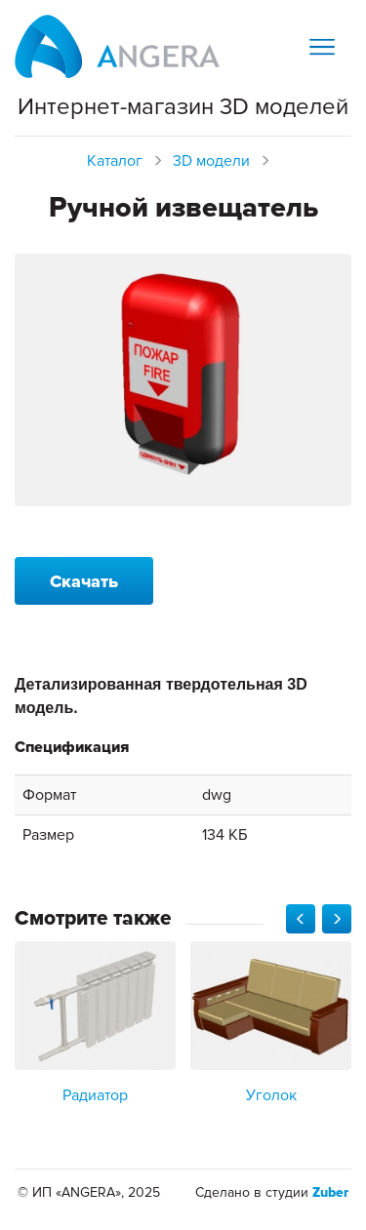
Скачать (84, 581)
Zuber (330, 1192)
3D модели (211, 161)
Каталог (114, 161)
